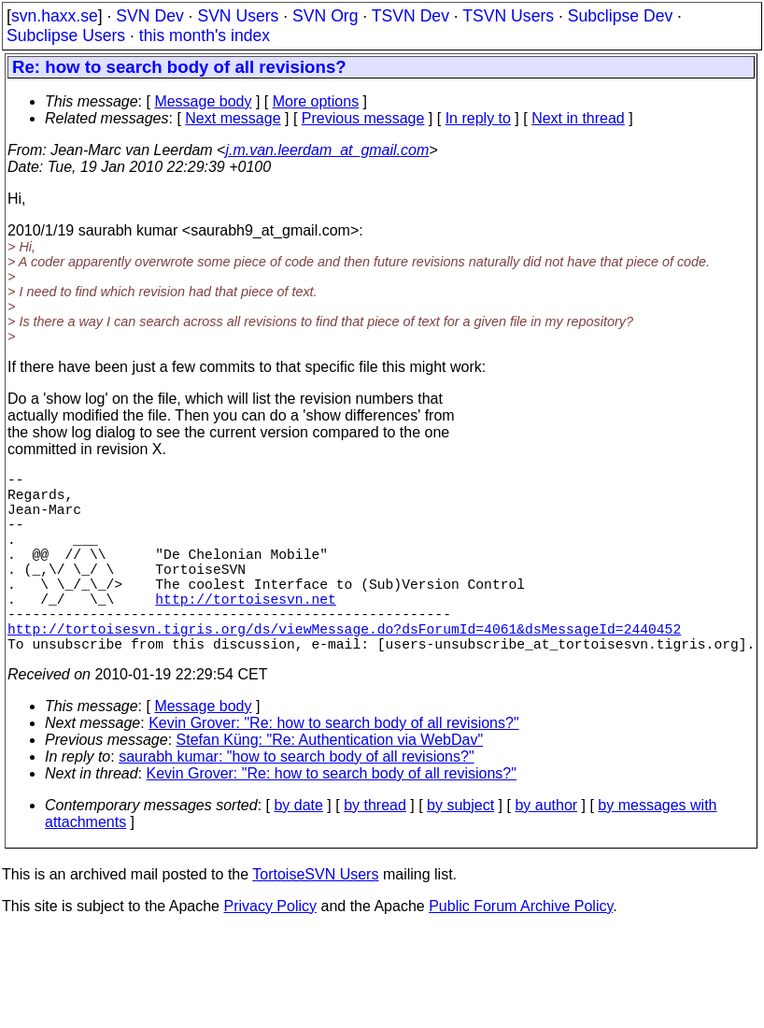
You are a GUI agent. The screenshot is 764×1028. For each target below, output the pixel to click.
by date (298, 850)
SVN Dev (149, 16)
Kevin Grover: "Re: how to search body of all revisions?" (333, 768)
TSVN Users (508, 16)
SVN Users (237, 16)
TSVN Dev (410, 16)
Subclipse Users (66, 35)
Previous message (363, 118)
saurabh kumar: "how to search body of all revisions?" (296, 801)
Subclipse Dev (620, 16)
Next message (232, 118)
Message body (202, 101)
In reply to (478, 118)
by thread (375, 850)
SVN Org (325, 16)
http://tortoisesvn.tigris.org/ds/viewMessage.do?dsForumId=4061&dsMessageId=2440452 (344, 669)
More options (316, 101)
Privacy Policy (270, 951)
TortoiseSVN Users (315, 919)
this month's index (204, 35)
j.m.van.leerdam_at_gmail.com (327, 150)
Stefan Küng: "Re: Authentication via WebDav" (330, 784)
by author (546, 850)
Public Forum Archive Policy (521, 951)
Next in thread (578, 118)
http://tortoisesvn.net (245, 631)
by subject (460, 850)
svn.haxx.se (54, 16)
